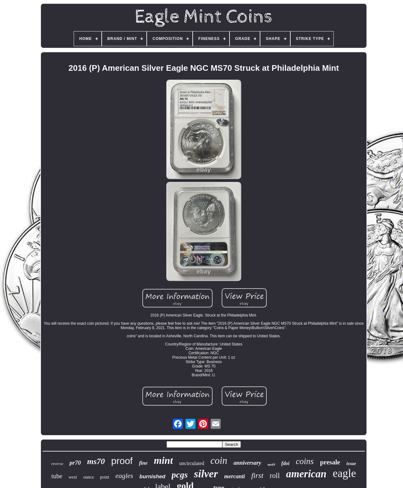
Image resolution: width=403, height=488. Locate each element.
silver (206, 474)
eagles (124, 476)
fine (143, 463)
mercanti (234, 476)
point (104, 477)
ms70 (96, 461)
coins (305, 461)
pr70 (75, 462)
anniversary (247, 463)
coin (218, 460)
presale (330, 462)
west (73, 477)
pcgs (180, 475)
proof (122, 461)
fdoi (285, 463)
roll (275, 476)
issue (351, 463)
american (306, 474)
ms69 (271, 464)
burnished (152, 477)
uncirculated (191, 463)
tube (56, 476)
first (257, 475)
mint (163, 460)
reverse (57, 463)
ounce (88, 477)
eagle (344, 473)
